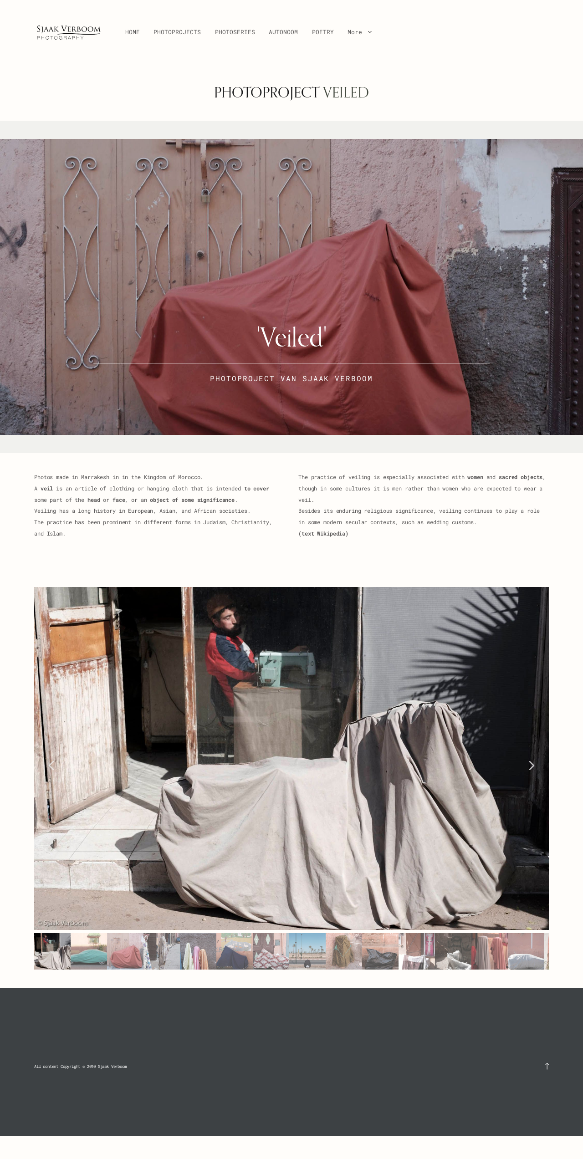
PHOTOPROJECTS (177, 32)
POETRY (323, 32)
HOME (132, 32)
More (360, 32)
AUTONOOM (283, 32)
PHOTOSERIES (235, 32)
